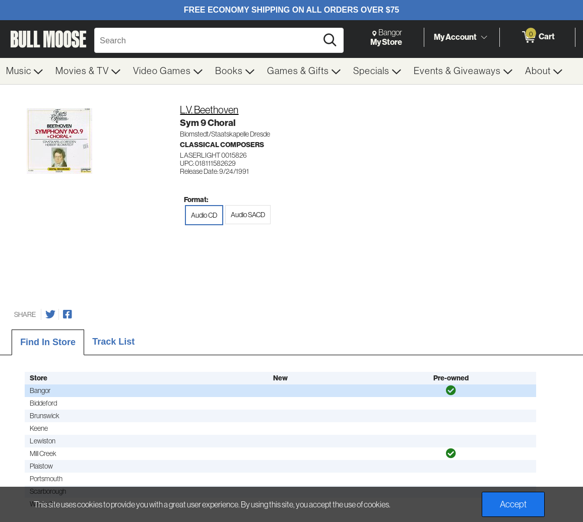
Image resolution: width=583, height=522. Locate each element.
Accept (513, 504)
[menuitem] (24, 71)
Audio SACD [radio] (248, 215)
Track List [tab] (113, 342)
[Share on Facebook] (67, 314)
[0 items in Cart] (537, 37)
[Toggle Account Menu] (484, 38)
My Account (455, 37)
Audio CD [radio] (204, 215)
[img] (451, 390)
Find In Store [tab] (48, 342)
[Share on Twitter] (50, 314)
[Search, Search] (207, 40)
